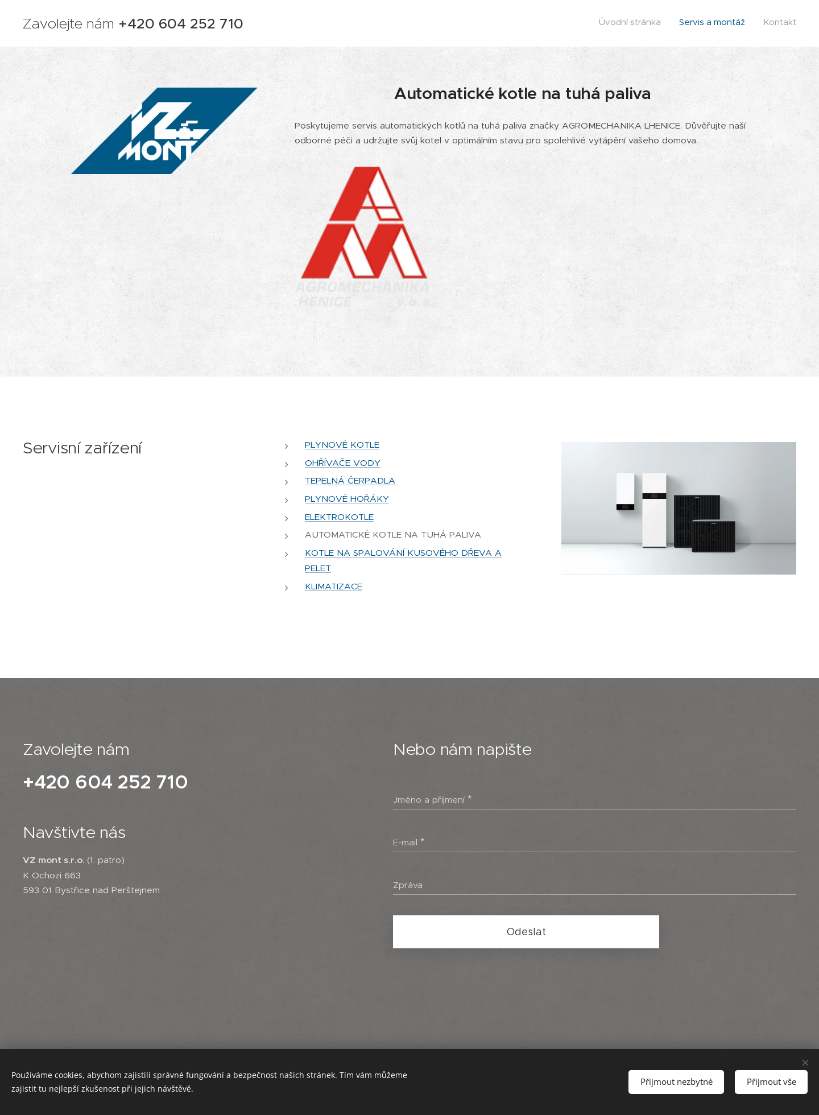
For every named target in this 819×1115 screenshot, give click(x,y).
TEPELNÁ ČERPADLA (351, 480)
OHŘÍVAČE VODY (342, 462)
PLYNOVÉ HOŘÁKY (347, 498)
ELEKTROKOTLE (339, 516)
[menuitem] (763, 23)
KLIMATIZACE (333, 585)
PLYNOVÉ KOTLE (342, 444)
